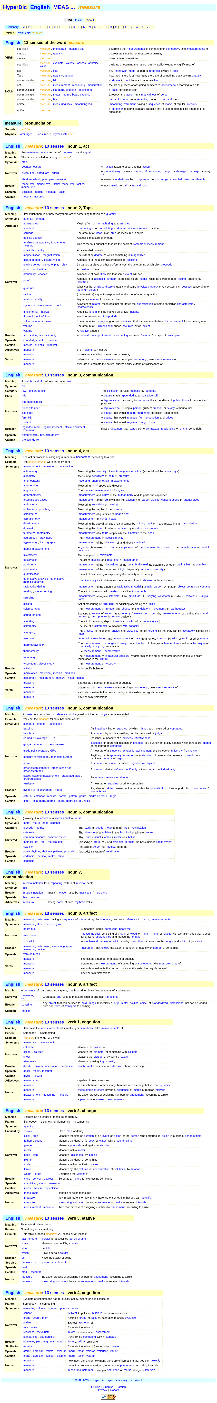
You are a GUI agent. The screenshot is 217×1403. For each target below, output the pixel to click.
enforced (119, 769)
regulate (132, 417)
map (81, 633)
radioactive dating (34, 586)
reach (81, 1066)
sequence (154, 104)
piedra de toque (98, 796)
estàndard (39, 800)
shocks (126, 608)
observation (30, 559)
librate (37, 1173)
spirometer (100, 626)
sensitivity (98, 476)
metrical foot (148, 94)
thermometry (31, 651)
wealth (190, 755)
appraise (93, 63)
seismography (31, 608)
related (96, 303)
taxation (115, 1346)
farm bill (26, 417)
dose (99, 528)
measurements (136, 48)
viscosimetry (46, 663)
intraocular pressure (117, 656)
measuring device (34, 949)
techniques (163, 547)
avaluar (49, 1355)
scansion (28, 846)
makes (100, 1099)
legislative (147, 395)
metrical (111, 846)
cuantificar (30, 1183)
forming (129, 842)
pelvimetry (29, 564)
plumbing (45, 509)
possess (187, 286)
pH (106, 499)
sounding (28, 621)
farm (141, 417)
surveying (29, 632)
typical (151, 763)
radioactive (141, 528)
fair (167, 321)
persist (46, 1238)
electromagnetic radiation (126, 471)
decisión (27, 191)
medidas (51, 191)
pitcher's (128, 738)
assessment (103, 1332)
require (131, 412)
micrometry (30, 555)
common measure (34, 837)
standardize (30, 1336)
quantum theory (86, 289)
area (113, 233)
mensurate (59, 48)
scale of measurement (45, 775)
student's (115, 750)
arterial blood (191, 499)
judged (159, 733)
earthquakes (178, 608)
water (118, 621)
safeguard (43, 173)
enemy (126, 613)
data (137, 638)
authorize (143, 400)
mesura (26, 196)
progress (154, 70)
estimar (49, 1351)
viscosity (110, 663)
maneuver (121, 70)
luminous (146, 569)
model (112, 763)
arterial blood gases (35, 499)
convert (190, 596)
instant (86, 269)
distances (132, 630)
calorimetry (30, 514)
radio (185, 638)
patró (61, 800)
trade (152, 422)
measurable (30, 1080)
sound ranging (32, 615)
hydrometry (30, 537)
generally (115, 755)
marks (169, 104)
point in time (39, 269)
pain (111, 476)
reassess (28, 1332)
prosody (28, 827)
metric (58, 305)
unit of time (43, 316)
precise (88, 490)
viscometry (29, 663)
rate (25, 1327)
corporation (143, 179)
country (107, 758)
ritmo (61, 856)
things (103, 714)
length (93, 311)
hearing (112, 504)
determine (67, 1066)
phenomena (168, 85)
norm (26, 763)
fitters (141, 941)
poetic (99, 827)
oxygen (130, 499)
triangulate (29, 1061)
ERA (52, 738)
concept (95, 335)
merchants (143, 412)
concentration (101, 1169)
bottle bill (27, 412)
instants (134, 311)
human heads (108, 518)
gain (125, 185)
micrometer (106, 555)
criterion (71, 89)
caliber (98, 1047)
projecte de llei (30, 439)
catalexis (28, 832)
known (116, 616)
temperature (171, 643)
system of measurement (37, 305)
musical (167, 99)
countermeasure (32, 166)
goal (175, 70)
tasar (81, 1351)
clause (108, 395)
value (43, 66)
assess (81, 63)
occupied (127, 326)
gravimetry (46, 537)
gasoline (132, 259)
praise (27, 1322)
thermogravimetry (33, 644)
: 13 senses (44, 146)
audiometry (30, 504)
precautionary (112, 171)
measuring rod (83, 104)
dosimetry (29, 528)
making (95, 559)
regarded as (138, 763)
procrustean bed (33, 771)
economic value (42, 321)
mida (71, 678)
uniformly (131, 769)
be (23, 1257)
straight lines (103, 936)
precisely (75, 1145)
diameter (133, 533)
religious (97, 1313)
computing (111, 928)
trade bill (27, 422)
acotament (29, 678)
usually (148, 586)
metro (51, 856)
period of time (193, 1135)
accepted (96, 742)
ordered (99, 777)
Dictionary (12, 27)
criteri (26, 800)
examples (174, 335)
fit (66, 1262)
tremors (110, 608)
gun (146, 613)
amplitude (134, 596)
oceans (117, 509)
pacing (93, 1154)
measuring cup (27, 997)
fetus (105, 533)
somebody (172, 48)
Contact (136, 1380)
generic (85, 547)
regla (113, 796)
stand (25, 1248)
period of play (51, 264)
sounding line (151, 621)
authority (151, 390)
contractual (152, 428)
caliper (27, 1051)
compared (176, 728)
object (146, 326)
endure (32, 1238)
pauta (82, 796)
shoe (133, 941)
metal (145, 933)
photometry (30, 569)
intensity (101, 471)
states (133, 428)
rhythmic (80, 902)
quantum (28, 288)
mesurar (47, 1070)
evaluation (131, 1317)
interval (45, 311)
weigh (27, 1173)
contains (192, 586)
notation (62, 892)
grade (26, 1317)
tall (48, 1248)
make (90, 1066)
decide (27, 1066)
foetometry (43, 533)
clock (27, 1135)
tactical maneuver (63, 184)
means (204, 638)
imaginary (101, 728)
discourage (161, 179)
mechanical (91, 941)
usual (88, 837)
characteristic (185, 303)
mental (205, 547)
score (36, 1317)
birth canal (141, 564)
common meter (57, 837)
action (109, 166)
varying (151, 596)
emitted (122, 528)
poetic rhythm (164, 842)
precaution (28, 173)
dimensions (111, 564)
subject (72, 1313)
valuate (70, 63)
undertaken (122, 179)
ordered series (32, 778)
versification (139, 827)
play (64, 264)
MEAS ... (64, 7)
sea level (139, 542)
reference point (65, 714)
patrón (73, 796)
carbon (158, 586)
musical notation (119, 99)
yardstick (28, 783)
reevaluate (43, 1332)
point (26, 269)
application (127, 547)
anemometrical (101, 480)
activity (27, 668)
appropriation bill (32, 401)
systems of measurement (148, 244)
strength (111, 278)
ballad (131, 837)
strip (122, 933)
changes (110, 643)
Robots (114, 1390)
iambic (107, 837)
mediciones (30, 673)
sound (108, 613)
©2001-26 (82, 1380)
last (122, 832)
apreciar (38, 1351)
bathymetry (30, 509)
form (81, 599)
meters (114, 591)
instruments (139, 591)
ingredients (111, 996)
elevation (109, 542)
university (177, 750)
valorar (90, 1351)
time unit (28, 316)
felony (171, 408)
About (90, 20)
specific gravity (114, 537)
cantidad (28, 340)
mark (45, 1317)
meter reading (43, 591)
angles (120, 490)
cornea (104, 659)
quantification (145, 303)
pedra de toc (73, 800)
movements (159, 608)
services (126, 321)
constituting (106, 228)
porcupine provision (54, 179)
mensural (29, 349)
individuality (168, 769)
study (105, 495)
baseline (28, 728)
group (97, 842)
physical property (147, 286)
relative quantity (32, 299)
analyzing (99, 646)
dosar (26, 1070)
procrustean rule (61, 767)
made (132, 70)
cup (59, 996)
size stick (28, 941)
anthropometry (32, 495)
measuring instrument (123, 104)
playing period (31, 264)
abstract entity (47, 335)
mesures (39, 196)
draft (127, 80)
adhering (107, 223)
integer (143, 278)
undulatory (143, 608)
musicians (85, 892)
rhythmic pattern (52, 851)
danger (167, 171)
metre (66, 94)
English (40, 7)
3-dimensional (104, 326)
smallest (99, 286)
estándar (39, 796)
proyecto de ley (49, 434)
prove (45, 1262)
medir (36, 1070)
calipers (132, 1051)
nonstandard (30, 223)
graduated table (71, 775)
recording (84, 480)
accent (130, 94)
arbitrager (26, 134)
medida (38, 191)
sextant (125, 1056)
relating (88, 349)
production (152, 417)
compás (34, 897)
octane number (32, 259)
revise (72, 1332)
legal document (31, 427)
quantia (39, 345)
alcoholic (99, 278)
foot (128, 832)
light (149, 523)
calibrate (28, 1047)
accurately (188, 630)
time (35, 1135)
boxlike (134, 1003)
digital (205, 596)
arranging (108, 604)
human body (125, 495)
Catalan (121, 1387)
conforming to (85, 228)
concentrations (170, 499)
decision (117, 1066)
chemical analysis (89, 580)
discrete (110, 286)
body (92, 1140)
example (138, 742)
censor (27, 1313)
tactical (136, 185)
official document (75, 427)
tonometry (29, 657)
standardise (47, 1336)
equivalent (176, 321)
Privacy (102, 1390)
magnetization (31, 255)
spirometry (29, 626)
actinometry (30, 471)
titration (135, 1169)
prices (169, 417)
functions (83, 550)
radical (27, 294)
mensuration (94, 85)
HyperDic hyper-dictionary (109, 1380)
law (156, 80)
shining (140, 523)
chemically (84, 646)
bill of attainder (31, 408)
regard (152, 769)
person (137, 408)
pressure (124, 476)
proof (26, 280)
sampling (28, 597)
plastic (167, 933)
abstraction (30, 335)
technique (199, 643)
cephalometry (31, 518)
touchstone (85, 89)
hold (84, 1003)
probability (29, 274)
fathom (28, 1140)
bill (54, 80)
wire (174, 638)
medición (45, 673)
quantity (58, 75)
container (117, 108)
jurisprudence (36, 390)
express (48, 1178)
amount (69, 75)
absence (90, 832)
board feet (125, 928)
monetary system (61, 756)
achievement (144, 750)
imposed (135, 390)
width (183, 941)
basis (115, 89)
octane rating (52, 259)
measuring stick (62, 104)
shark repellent (31, 179)
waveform (164, 596)
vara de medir (31, 954)
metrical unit (55, 842)
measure (28, 354)
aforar (27, 1351)
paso (62, 191)
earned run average (35, 738)
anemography (31, 480)
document (116, 428)
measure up (29, 1262)
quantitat (52, 345)
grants (184, 428)
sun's (168, 471)
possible (201, 564)
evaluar (61, 1351)
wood (99, 233)
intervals (191, 104)
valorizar (102, 1351)
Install (78, 20)
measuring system (63, 946)
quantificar (52, 1188)
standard (58, 89)
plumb (28, 1159)
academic (128, 750)
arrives (82, 616)
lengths (136, 936)
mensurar (54, 1183)
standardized (160, 1003)
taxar (81, 1355)
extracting (122, 335)
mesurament (46, 678)
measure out (76, 48)
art (125, 827)
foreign (143, 422)
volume (81, 281)
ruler (33, 935)
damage (181, 171)
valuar (114, 1351)
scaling (27, 604)
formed (106, 335)
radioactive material (129, 586)
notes (60, 902)
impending (155, 171)
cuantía (40, 340)
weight (124, 643)
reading (27, 591)
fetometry (29, 533)
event (128, 274)
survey (28, 1131)
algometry (29, 476)
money (101, 321)
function (140, 643)
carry (27, 1178)
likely (103, 274)
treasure (42, 134)
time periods (109, 316)
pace (27, 1154)
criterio (27, 796)
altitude (98, 1056)
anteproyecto (30, 434)
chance (42, 274)
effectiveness (142, 738)
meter (56, 94)
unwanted (176, 179)
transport (70, 1006)
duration (89, 1135)
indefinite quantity (34, 250)
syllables (118, 842)
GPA (53, 750)
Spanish (108, 1387)
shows (105, 947)
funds (185, 400)
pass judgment (45, 1341)
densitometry (31, 523)
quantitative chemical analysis (43, 580)
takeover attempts (194, 179)
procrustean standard (36, 767)
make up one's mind (46, 1066)
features (146, 335)
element (147, 580)
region (120, 758)
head (151, 533)
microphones (99, 616)
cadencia (28, 856)
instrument (28, 430)
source (154, 528)
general (84, 335)
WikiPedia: (30, 33)
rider (24, 395)
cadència (28, 861)
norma (62, 796)
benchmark (30, 733)
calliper (38, 1051)
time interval (30, 311)
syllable (106, 832)
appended (128, 395)
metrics (40, 827)
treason (157, 408)
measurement (61, 85)
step (55, 70)
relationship (168, 428)
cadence (85, 94)
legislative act (112, 400)
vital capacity (131, 626)
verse (164, 94)
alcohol (182, 278)
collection (113, 390)
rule (25, 935)
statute (116, 80)
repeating (143, 99)
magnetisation (51, 255)
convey (37, 1178)
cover (110, 547)
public (176, 400)
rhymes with (63, 134)
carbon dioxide (150, 499)
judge (59, 1341)
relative (94, 299)
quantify (58, 53)
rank (94, 1317)
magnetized (138, 255)
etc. (104, 174)
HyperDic (15, 7)
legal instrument (52, 427)
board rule (29, 928)
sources (162, 638)
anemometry (30, 485)
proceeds (166, 264)
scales (94, 1164)
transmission (189, 523)
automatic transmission (92, 638)
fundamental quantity (36, 242)
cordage (28, 233)
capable (55, 1262)
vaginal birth (184, 564)
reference (112, 777)
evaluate (58, 63)
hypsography (48, 542)
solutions (119, 1169)
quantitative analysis (35, 578)
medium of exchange (36, 756)
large (116, 1003)
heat (118, 514)
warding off (140, 171)
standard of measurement (132, 228)
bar (55, 99)
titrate (27, 1169)
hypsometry (30, 542)
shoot (26, 1056)
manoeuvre (43, 184)
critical (81, 1341)
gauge (27, 744)
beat (74, 94)
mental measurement (36, 548)
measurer (29, 1099)
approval (84, 1322)
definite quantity (32, 237)
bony (131, 564)
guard (55, 173)
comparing (89, 1336)
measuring (78, 85)
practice (88, 630)
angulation (29, 490)
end (145, 185)
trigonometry (107, 1061)
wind (94, 485)
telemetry (29, 638)
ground (153, 630)
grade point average (35, 750)
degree (98, 255)
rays (175, 471)
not (98, 223)
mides (80, 678)
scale (152, 604)
